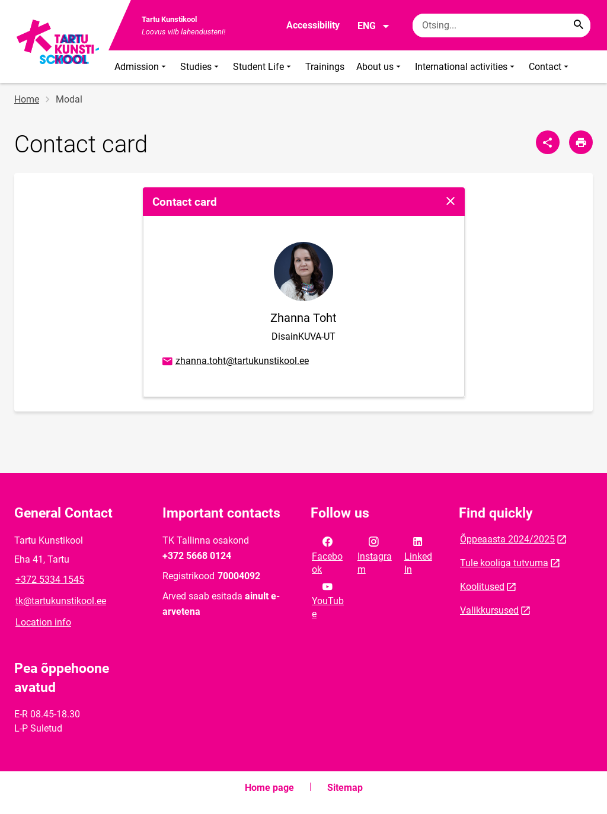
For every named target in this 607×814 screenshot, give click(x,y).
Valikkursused (489, 610)
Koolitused (482, 586)
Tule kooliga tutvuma (504, 563)
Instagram (374, 554)
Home (26, 99)
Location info (43, 622)
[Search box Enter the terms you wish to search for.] (501, 25)
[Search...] (578, 25)
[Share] (548, 142)
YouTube (328, 599)
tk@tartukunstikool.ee (60, 600)
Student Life (263, 66)
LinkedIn (418, 554)
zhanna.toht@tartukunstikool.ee (235, 361)
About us (379, 66)
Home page (269, 787)
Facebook (327, 554)
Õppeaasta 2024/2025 (507, 539)
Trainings (324, 66)
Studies (200, 66)
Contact (550, 66)
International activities (466, 66)
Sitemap (345, 787)
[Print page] (581, 142)
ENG (373, 26)
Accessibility (313, 25)
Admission (141, 66)
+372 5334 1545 (49, 579)
